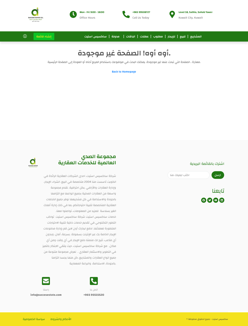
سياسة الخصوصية (34, 319)
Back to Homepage (124, 71)
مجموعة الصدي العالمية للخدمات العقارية (87, 159)
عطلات (144, 36)
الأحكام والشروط (61, 319)
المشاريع (196, 36)
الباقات (130, 36)
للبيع (182, 36)
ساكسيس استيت (95, 36)
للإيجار (171, 36)
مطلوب (158, 36)
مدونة (116, 36)
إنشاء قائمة (44, 36)
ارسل (217, 175)
